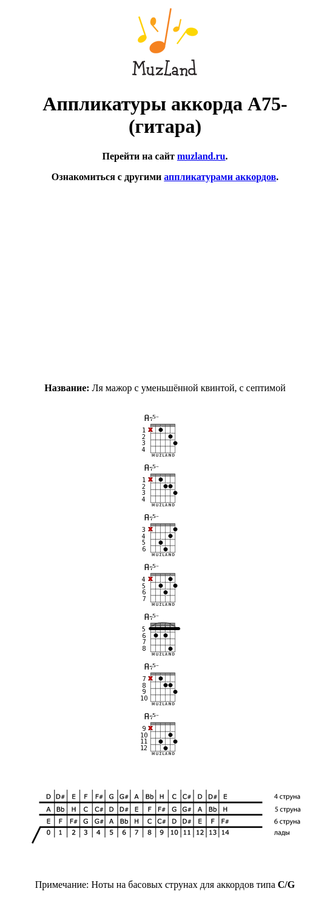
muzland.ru (201, 156)
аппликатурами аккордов (220, 177)
